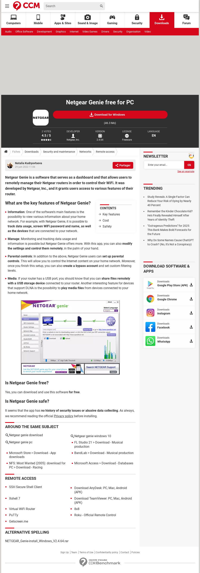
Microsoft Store (20, 453)
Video (147, 31)
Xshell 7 (14, 498)
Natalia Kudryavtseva (28, 163)
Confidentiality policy (107, 552)
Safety (107, 226)
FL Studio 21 (83, 442)
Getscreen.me (18, 521)
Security (137, 19)
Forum (186, 19)
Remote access (105, 151)
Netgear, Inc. (73, 139)
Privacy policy (63, 416)
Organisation (133, 31)
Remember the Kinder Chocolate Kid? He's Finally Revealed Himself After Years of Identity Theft (170, 215)
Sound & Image (88, 19)
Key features (111, 214)
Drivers (105, 31)
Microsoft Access (86, 463)
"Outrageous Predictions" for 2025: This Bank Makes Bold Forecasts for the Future (169, 230)
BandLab (80, 453)
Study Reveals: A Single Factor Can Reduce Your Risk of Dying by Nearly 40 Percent (169, 201)
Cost (106, 220)
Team (74, 552)
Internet (74, 31)
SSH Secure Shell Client (25, 487)
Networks (85, 151)
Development (44, 31)
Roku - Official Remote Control (95, 515)
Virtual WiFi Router (22, 509)
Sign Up (64, 552)
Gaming (112, 19)
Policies (135, 552)
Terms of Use (86, 552)
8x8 (76, 509)
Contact (125, 552)
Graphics (61, 31)
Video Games (89, 31)
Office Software (24, 31)
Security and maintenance (59, 151)
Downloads (162, 19)
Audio (8, 31)
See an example (185, 171)
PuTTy (13, 515)
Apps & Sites (62, 19)
